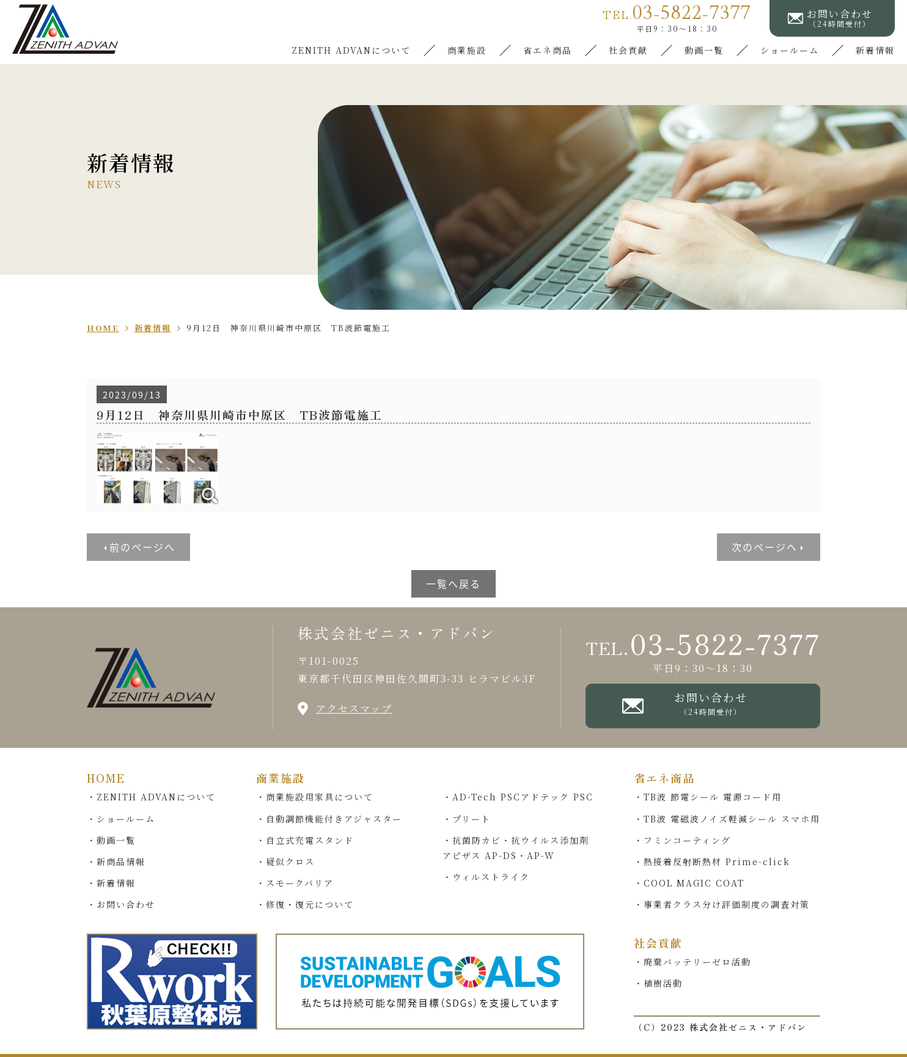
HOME (106, 778)
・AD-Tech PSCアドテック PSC (517, 797)
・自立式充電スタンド (305, 840)
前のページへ (142, 546)
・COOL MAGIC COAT (689, 883)
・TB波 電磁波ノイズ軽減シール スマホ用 (727, 819)
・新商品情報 (116, 861)
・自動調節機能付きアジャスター (329, 819)
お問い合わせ (710, 703)
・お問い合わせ (121, 904)
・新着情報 (111, 883)
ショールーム (789, 50)
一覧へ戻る (453, 583)
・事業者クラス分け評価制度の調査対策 (722, 904)
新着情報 (875, 50)
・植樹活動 (658, 983)
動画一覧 (704, 50)
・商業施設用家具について (314, 797)
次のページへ (765, 546)
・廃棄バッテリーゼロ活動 (692, 962)
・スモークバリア (295, 883)
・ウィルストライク (486, 877)
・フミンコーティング (682, 840)
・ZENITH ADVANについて (151, 797)
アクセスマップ (354, 708)
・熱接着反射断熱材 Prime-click (712, 861)
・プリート (466, 819)
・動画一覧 (111, 840)
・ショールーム (121, 819)
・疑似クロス (285, 861)
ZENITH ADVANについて (351, 50)
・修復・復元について (305, 904)
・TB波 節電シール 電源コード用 (708, 797)
